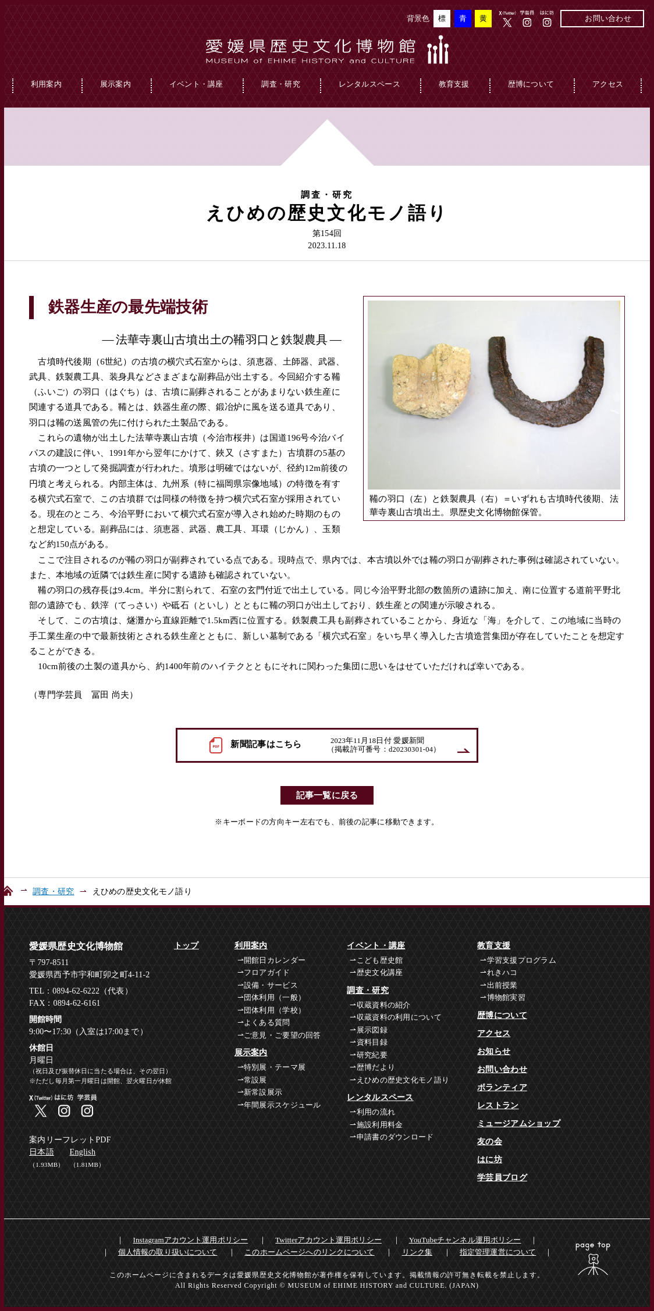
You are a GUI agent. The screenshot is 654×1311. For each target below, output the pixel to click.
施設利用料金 (380, 1124)
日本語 (41, 1152)
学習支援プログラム (522, 960)
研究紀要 (372, 1055)
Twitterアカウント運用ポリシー (328, 1239)
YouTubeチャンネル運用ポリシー (465, 1239)
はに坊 (489, 1159)
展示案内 (115, 84)
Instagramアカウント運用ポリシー (190, 1239)
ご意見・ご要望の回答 (282, 1035)
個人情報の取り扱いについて (168, 1252)
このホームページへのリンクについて (309, 1252)
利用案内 (46, 84)
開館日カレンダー (274, 960)
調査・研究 (280, 84)
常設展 (255, 1080)
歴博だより (376, 1067)
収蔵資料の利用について (399, 1017)
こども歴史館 (380, 960)
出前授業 (502, 985)
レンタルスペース (369, 84)
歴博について (531, 84)
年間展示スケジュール (282, 1105)
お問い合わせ (608, 18)
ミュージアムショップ (518, 1123)
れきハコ (502, 972)
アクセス (607, 84)
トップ (186, 945)
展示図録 (372, 1030)
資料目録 (372, 1042)
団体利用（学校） (274, 1010)
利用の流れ (376, 1112)
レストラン (497, 1105)
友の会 (489, 1141)
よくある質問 (267, 1022)
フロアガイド (267, 972)
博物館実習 (506, 997)
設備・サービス (271, 985)
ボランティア (502, 1087)
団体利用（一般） (274, 997)
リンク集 (417, 1252)
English (83, 1152)
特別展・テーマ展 (274, 1067)
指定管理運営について (498, 1252)
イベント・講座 (196, 84)
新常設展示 (263, 1092)
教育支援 (454, 84)
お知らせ (493, 1051)
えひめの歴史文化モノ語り (403, 1080)
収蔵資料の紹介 (384, 1005)
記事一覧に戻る (327, 795)
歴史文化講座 (380, 972)
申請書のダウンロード (395, 1137)
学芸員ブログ (502, 1177)
